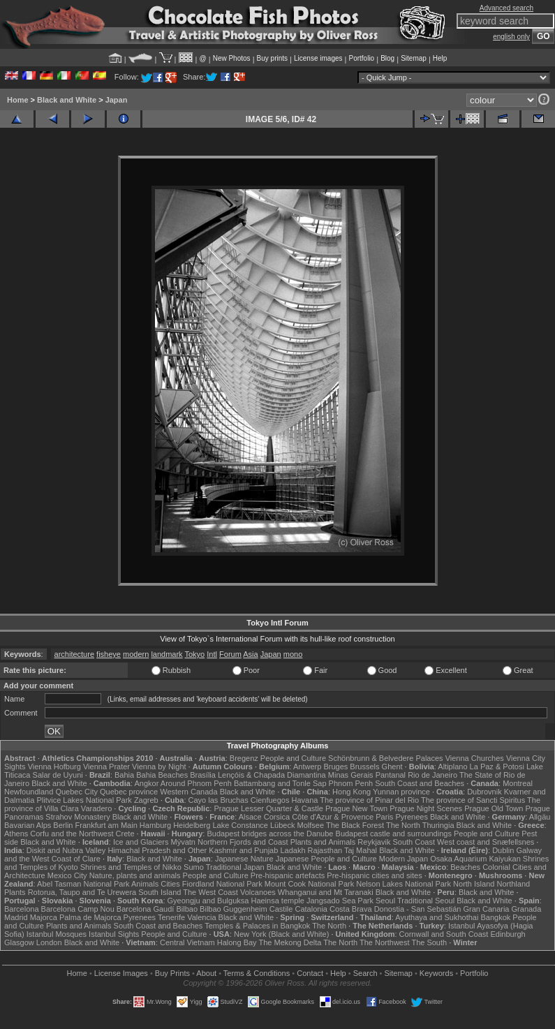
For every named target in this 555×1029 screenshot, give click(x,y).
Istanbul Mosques (57, 934)
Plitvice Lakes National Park (83, 800)
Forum (230, 654)
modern (136, 654)
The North (403, 825)
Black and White (66, 100)
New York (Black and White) (281, 934)
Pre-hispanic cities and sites (374, 875)
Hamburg (155, 825)
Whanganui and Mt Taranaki (325, 892)
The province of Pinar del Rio (369, 800)
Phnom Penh (351, 783)
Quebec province (129, 791)
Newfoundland (28, 791)
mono (293, 654)
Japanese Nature (244, 858)
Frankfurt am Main (106, 825)
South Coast (413, 842)
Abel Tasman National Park (83, 884)
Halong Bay (237, 942)
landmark (166, 654)
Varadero (96, 808)
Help (440, 58)
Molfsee (311, 825)
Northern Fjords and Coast (243, 842)
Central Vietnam (187, 942)
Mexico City (67, 875)
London (49, 942)
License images (318, 58)
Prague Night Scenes (426, 808)
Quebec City (76, 791)
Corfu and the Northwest (71, 833)
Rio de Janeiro (432, 775)
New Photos (232, 58)
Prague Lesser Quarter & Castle (268, 808)
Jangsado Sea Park (339, 900)
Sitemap (414, 58)
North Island (473, 884)
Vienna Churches (474, 758)
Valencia (201, 917)
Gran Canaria (486, 909)
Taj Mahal (360, 850)
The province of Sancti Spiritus (473, 800)
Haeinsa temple (277, 900)
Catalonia (311, 909)
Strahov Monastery (77, 817)
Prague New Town (356, 808)
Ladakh (292, 850)
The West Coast (210, 892)
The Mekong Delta (289, 942)
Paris (384, 817)
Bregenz (244, 758)
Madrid (16, 917)
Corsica (277, 817)
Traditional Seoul (425, 900)
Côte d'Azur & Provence (332, 817)
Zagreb (146, 800)
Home (18, 100)
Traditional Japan (235, 867)
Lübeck (282, 825)
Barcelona (21, 909)
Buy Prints (172, 973)
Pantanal (391, 775)
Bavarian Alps (27, 825)
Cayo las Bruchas (218, 800)
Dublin (503, 850)
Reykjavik (373, 842)
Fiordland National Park (222, 884)
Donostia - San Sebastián (417, 909)
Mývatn (182, 842)
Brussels (364, 766)
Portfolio (361, 58)
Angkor (147, 783)
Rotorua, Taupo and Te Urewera (82, 892)
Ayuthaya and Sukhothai (436, 917)
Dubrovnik (484, 791)
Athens (16, 833)
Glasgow (19, 942)
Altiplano (452, 766)
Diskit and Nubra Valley (66, 850)
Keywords (436, 973)
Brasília (203, 775)
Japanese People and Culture (326, 858)
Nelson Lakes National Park (403, 884)
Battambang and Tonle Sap (280, 783)
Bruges (335, 766)
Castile (281, 909)
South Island (159, 892)
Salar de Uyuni (58, 775)
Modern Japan (403, 858)
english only (511, 36)
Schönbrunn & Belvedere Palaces (385, 758)
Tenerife (171, 917)
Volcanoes (258, 892)
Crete (125, 833)
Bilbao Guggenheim (233, 909)
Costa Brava (351, 909)
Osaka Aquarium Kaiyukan (475, 858)
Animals (144, 884)
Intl (212, 654)
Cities (170, 884)
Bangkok (495, 917)
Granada (527, 909)
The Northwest (385, 942)
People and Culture (293, 758)
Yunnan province (401, 791)
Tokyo (194, 654)
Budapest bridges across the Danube (270, 833)
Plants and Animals (323, 842)
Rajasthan (325, 850)
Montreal (518, 783)
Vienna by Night (159, 766)
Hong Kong (351, 791)
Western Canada (188, 791)
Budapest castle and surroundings (394, 833)
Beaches (465, 867)
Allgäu (540, 817)
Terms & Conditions (256, 973)
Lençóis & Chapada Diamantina (272, 775)
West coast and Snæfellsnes (485, 842)
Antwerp (307, 766)
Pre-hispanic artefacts (288, 875)
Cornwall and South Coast (444, 934)
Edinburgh (507, 934)
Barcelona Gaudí (146, 909)
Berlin (63, 825)
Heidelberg (191, 825)
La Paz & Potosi (497, 766)
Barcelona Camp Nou (77, 909)
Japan (116, 100)
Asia (250, 654)
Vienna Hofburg (54, 766)
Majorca (43, 917)
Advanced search (506, 8)
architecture (74, 654)
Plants (15, 892)
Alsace (250, 817)
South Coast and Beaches (419, 783)
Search (365, 973)
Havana (305, 800)
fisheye (108, 654)
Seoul (385, 900)
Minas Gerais (350, 775)
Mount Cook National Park (309, 884)
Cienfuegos (270, 800)
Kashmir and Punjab (243, 850)
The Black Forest (355, 825)
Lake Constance (240, 825)
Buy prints (272, 58)
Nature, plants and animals (135, 875)
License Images (121, 973)
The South (429, 942)
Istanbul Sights (114, 934)
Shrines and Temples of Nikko (131, 867)
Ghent (392, 766)
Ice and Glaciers (140, 842)
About (206, 973)
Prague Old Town (493, 808)
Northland (513, 884)
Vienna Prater (106, 766)
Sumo (194, 867)
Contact (310, 973)
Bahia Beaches (162, 775)
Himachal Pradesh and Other (157, 850)
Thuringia (438, 825)
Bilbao (187, 909)
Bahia (124, 775)
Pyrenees (411, 817)
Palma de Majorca (90, 917)
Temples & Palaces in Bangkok (257, 925)
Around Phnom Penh (196, 783)
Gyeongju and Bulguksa (208, 900)
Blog (387, 58)
